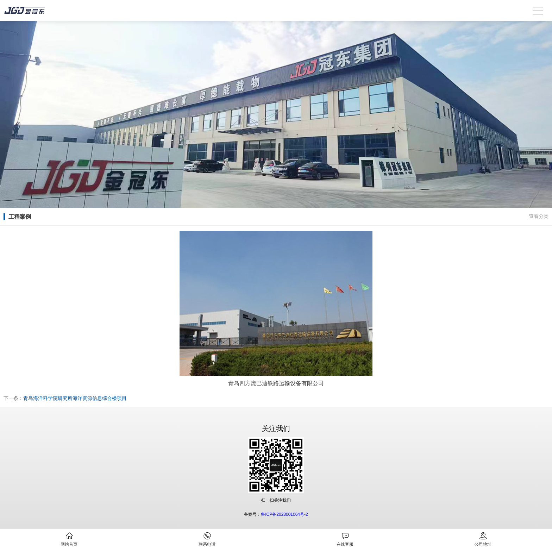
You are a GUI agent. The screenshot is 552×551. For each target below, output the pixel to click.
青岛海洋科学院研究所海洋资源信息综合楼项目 (75, 398)
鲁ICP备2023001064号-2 (284, 514)
